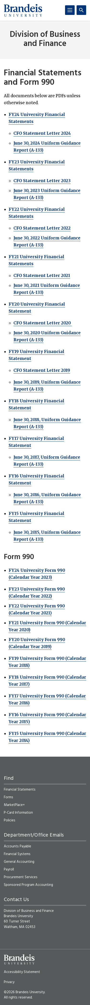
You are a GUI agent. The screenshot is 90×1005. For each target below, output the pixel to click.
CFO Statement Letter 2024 (42, 133)
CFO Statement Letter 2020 (42, 323)
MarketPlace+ (14, 805)
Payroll (9, 869)
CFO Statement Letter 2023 (42, 180)
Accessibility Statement (22, 972)
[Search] (81, 10)
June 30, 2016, (26, 494)
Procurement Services (20, 877)
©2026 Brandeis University (24, 992)
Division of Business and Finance (45, 39)
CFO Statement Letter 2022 (42, 228)
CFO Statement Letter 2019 (41, 370)
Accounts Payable (17, 846)
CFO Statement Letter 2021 (41, 275)
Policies (9, 820)
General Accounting (19, 862)
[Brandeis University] (23, 10)
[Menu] (70, 10)
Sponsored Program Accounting (28, 885)
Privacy (9, 982)
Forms (8, 797)
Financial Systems (17, 854)
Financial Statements (20, 789)
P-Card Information (18, 813)
